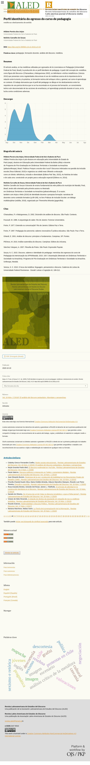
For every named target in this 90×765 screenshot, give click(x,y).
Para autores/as (9, 571)
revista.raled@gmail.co (13, 721)
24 (54, 516)
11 (24, 516)
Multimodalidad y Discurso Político (34, 504)
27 (61, 516)
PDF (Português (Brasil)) (14, 356)
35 (80, 516)
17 (38, 516)
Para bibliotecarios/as (11, 575)
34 (78, 516)
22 (49, 516)
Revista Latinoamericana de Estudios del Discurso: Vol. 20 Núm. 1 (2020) (58, 484)
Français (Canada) (11, 600)
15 (33, 516)
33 (75, 516)
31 (71, 516)
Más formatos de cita (11, 386)
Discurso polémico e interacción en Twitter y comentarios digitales (44, 472)
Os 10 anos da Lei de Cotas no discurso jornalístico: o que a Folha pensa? (51, 494)
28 (64, 516)
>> (89, 516)
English (6, 589)
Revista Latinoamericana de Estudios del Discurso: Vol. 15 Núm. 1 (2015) (43, 501)
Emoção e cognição (22, 484)
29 (66, 516)
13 (28, 516)
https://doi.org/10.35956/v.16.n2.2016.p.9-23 (24, 47)
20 (45, 516)
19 (42, 516)
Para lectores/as (9, 567)
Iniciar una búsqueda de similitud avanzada (32, 522)
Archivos (13, 9)
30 (68, 516)
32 (73, 516)
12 (26, 516)
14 (31, 516)
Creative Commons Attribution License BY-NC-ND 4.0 (48, 430)
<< (5, 516)
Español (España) (10, 593)
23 (52, 516)
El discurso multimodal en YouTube (42, 467)
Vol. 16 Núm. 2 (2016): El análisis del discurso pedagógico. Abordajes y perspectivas (48, 9)
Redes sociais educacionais (46, 463)
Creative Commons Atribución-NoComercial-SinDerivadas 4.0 (56, 422)
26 (59, 516)
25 (57, 516)
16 (35, 516)
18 (40, 516)
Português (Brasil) (10, 597)
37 (85, 516)
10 (21, 516)
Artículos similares (12, 458)
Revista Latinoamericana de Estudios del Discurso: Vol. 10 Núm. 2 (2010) (48, 480)
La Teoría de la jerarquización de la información (51, 509)
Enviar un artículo (12, 553)
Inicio (5, 9)
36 (82, 516)
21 (47, 516)
